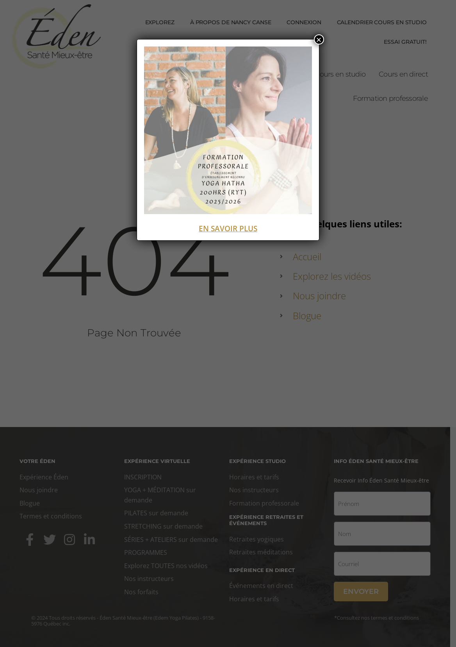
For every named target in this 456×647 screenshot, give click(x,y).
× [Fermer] (319, 39)
